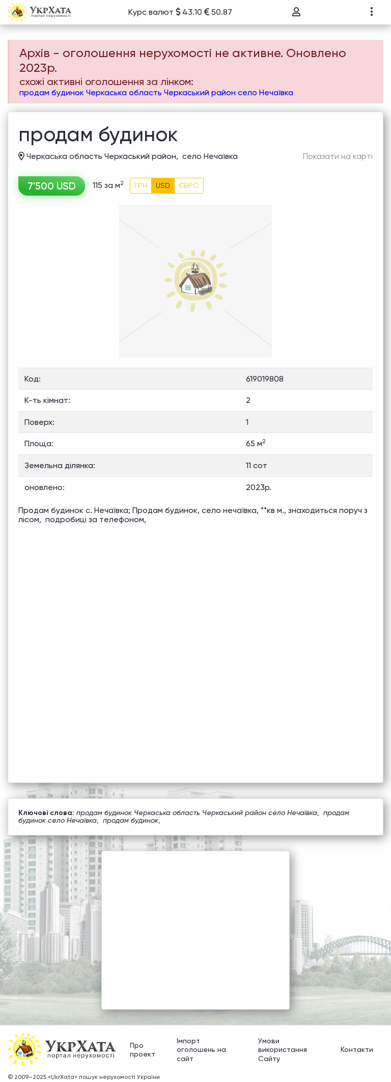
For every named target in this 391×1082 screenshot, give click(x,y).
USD (163, 185)
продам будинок (130, 820)
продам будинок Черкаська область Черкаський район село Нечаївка (156, 92)
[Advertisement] (195, 922)
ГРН (140, 185)
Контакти (357, 1050)
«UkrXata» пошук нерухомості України (104, 1076)
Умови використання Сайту (282, 1050)
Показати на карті (338, 156)
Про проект (142, 1050)
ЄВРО (189, 185)
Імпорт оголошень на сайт (201, 1050)
